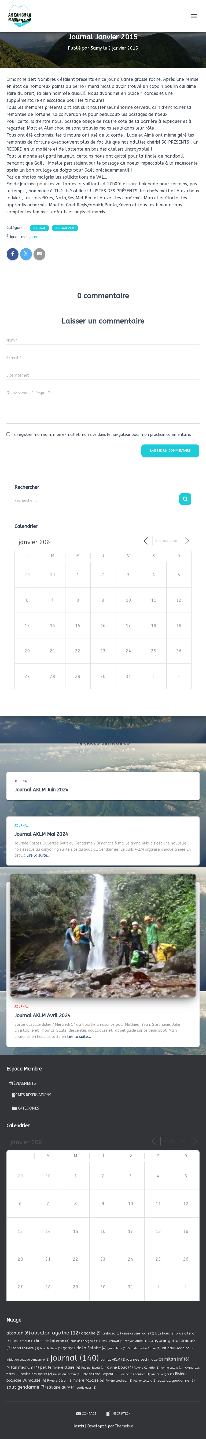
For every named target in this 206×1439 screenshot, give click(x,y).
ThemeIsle (124, 1426)
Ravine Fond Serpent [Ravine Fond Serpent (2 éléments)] (100, 1374)
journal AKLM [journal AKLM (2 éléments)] (112, 1359)
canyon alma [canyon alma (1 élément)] (136, 1341)
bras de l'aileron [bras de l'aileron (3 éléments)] (52, 1341)
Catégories (25, 1108)
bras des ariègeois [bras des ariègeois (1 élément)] (85, 1341)
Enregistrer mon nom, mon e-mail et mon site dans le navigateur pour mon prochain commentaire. (102, 434)
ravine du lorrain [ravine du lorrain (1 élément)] (66, 1374)
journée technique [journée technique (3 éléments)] (144, 1359)
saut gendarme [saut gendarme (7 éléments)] (26, 1387)
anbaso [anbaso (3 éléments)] (112, 1333)
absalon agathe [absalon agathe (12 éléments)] (55, 1333)
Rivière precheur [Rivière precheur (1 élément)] (118, 1380)
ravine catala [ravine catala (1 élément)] (171, 1368)
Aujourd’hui (166, 541)
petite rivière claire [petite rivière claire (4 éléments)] (60, 1367)
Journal (39, 228)
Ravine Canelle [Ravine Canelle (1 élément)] (146, 1368)
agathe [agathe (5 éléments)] (91, 1333)
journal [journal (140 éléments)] (74, 1358)
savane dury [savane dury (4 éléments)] (61, 1387)
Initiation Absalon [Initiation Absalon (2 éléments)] (177, 1348)
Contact (86, 1413)
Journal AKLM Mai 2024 (41, 834)
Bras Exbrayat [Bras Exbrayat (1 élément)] (112, 1341)
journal (36, 237)
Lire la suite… (38, 855)
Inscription (118, 1413)
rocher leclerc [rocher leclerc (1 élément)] (144, 1380)
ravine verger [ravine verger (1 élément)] (162, 1374)
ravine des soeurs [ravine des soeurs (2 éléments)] (36, 1374)
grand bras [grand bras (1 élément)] (117, 1348)
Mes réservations (31, 1095)
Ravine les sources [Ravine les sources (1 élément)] (135, 1374)
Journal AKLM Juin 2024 (41, 790)
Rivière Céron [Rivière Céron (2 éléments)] (59, 1380)
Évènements (22, 1083)
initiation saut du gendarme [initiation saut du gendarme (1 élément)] (27, 1359)
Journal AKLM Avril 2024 (42, 1016)
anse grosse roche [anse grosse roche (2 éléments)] (138, 1333)
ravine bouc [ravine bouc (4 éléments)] (119, 1367)
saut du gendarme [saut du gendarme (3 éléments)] (176, 1380)
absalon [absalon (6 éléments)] (18, 1333)
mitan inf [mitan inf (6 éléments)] (176, 1359)
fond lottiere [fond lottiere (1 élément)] (51, 1348)
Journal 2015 (65, 228)
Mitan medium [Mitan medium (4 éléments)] (22, 1367)
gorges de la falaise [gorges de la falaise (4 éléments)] (84, 1348)
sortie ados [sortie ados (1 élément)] (86, 1387)
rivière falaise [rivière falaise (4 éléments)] (88, 1380)
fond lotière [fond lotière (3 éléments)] (26, 1348)
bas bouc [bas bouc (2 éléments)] (165, 1333)
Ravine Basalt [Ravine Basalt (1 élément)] (93, 1368)
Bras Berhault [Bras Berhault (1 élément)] (23, 1341)
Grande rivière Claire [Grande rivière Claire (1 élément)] (144, 1348)
